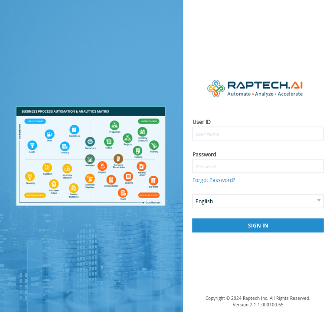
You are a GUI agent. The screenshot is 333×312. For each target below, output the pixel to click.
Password (204, 154)
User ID (202, 121)
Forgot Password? (214, 180)
